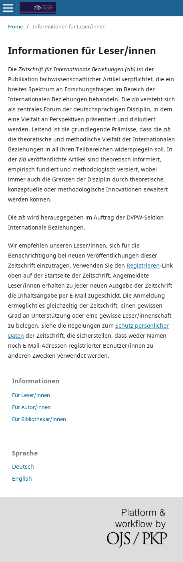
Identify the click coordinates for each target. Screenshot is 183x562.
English (22, 478)
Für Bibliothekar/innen (39, 419)
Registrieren (143, 265)
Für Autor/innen (31, 407)
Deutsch (23, 466)
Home (15, 26)
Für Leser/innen (31, 395)
